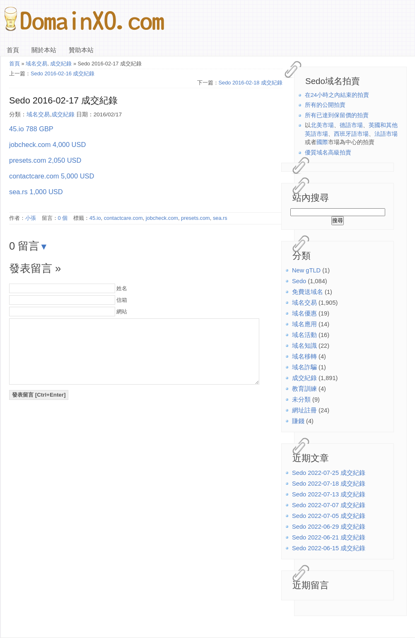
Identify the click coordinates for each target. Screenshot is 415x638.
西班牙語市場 (351, 134)
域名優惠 (304, 313)
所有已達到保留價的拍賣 (337, 115)
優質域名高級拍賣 (328, 152)
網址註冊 (304, 410)
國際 (322, 142)
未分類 (301, 399)
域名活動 (304, 335)
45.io (95, 218)
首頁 (13, 50)
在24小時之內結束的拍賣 (337, 95)
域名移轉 (304, 356)
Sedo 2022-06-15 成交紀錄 (328, 548)
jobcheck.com (162, 218)
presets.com (195, 218)
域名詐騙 (304, 367)
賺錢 (298, 421)
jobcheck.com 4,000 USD (47, 144)
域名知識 (304, 345)
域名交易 (304, 302)
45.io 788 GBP (31, 128)
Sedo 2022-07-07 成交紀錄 (328, 505)
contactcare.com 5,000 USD (51, 176)
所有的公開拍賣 (325, 105)
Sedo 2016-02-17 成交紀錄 (63, 100)
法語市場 (386, 134)
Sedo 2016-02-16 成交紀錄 (62, 73)
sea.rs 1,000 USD (36, 191)
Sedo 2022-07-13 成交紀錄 (328, 494)
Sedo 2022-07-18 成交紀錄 (328, 483)
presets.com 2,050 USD (45, 160)
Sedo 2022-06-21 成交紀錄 (328, 537)
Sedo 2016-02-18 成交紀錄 (250, 82)
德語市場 (351, 125)
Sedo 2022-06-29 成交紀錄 (328, 526)
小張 (30, 218)
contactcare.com (123, 218)
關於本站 (43, 50)
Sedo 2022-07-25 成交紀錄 (328, 472)
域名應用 (304, 324)
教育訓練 (304, 388)
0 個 (63, 218)
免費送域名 (307, 292)
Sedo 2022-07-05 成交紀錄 (328, 516)
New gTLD (306, 270)
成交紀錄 (304, 378)
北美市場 (322, 125)
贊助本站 (81, 50)
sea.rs (220, 218)
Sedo (299, 281)
